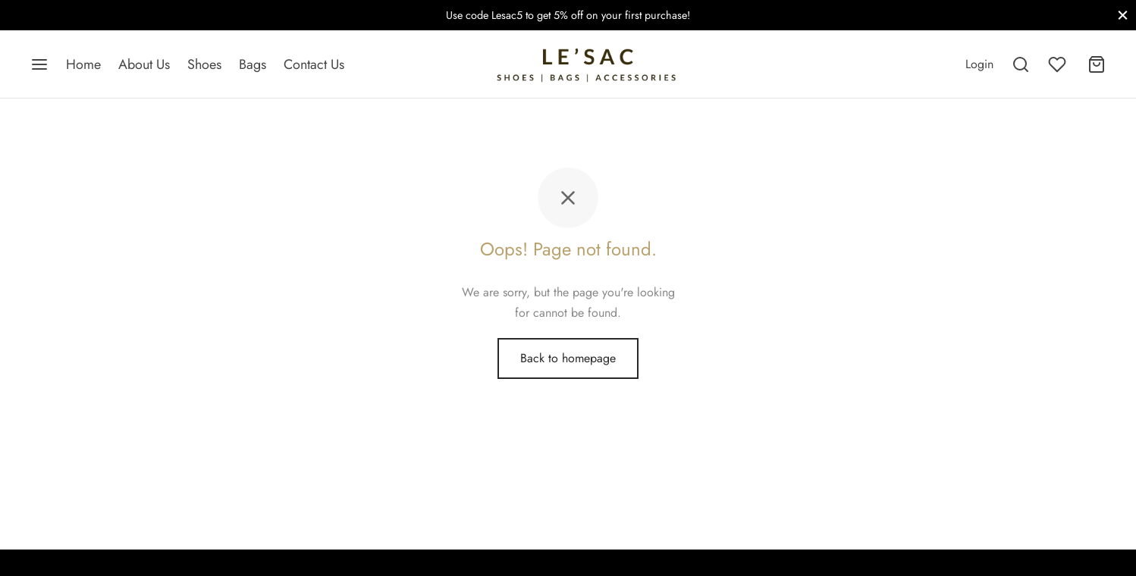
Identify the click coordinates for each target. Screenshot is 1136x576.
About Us (144, 64)
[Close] (1122, 14)
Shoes (204, 64)
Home (83, 64)
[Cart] (1096, 64)
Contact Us (314, 64)
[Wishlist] (1058, 64)
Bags (252, 64)
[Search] (1021, 64)
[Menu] (39, 64)
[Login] (979, 64)
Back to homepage (568, 358)
